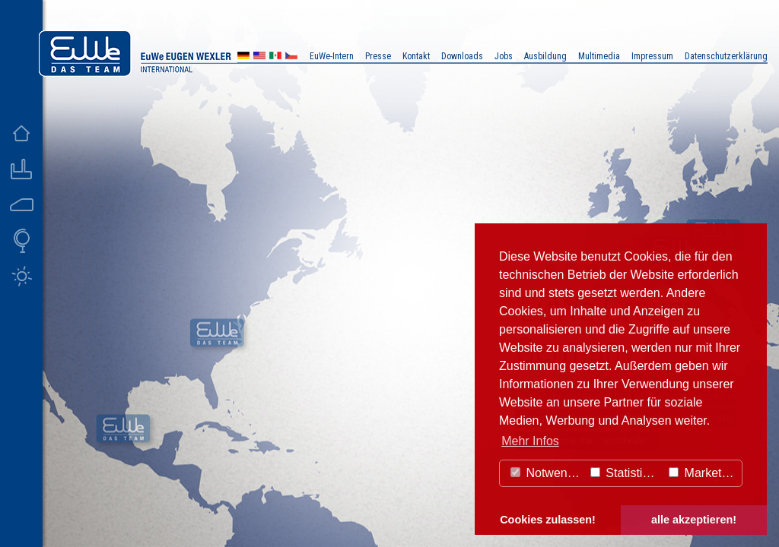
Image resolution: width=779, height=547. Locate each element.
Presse (378, 56)
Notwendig (546, 472)
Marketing (703, 472)
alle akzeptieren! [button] (693, 520)
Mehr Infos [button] (530, 441)
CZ (291, 57)
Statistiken (626, 472)
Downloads (462, 56)
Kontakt (416, 56)
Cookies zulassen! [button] (548, 520)
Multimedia (599, 56)
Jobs (503, 56)
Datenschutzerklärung (726, 56)
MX (275, 57)
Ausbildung (545, 56)
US (259, 57)
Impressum (652, 56)
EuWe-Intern (332, 56)
